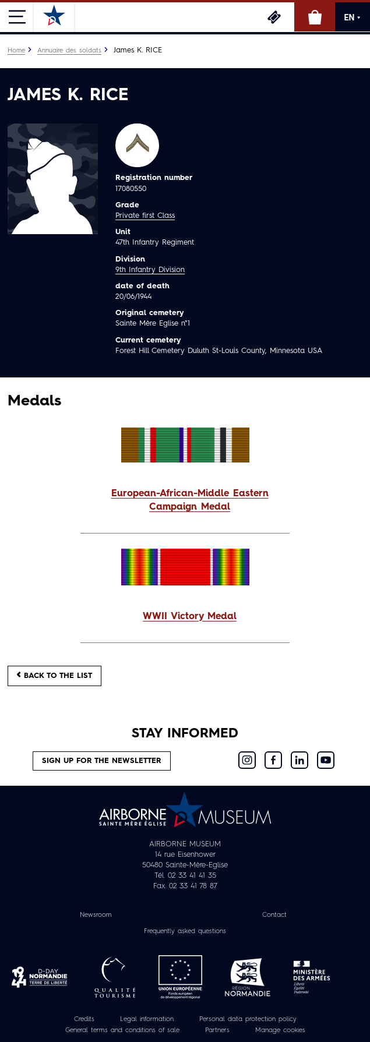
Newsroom (96, 915)
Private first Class (145, 216)
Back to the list (54, 675)
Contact (274, 915)
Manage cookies (280, 1030)
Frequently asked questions (185, 931)
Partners (217, 1030)
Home (16, 50)
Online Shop (314, 16)
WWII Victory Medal (190, 616)
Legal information (147, 1019)
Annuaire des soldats (69, 50)
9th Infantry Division (150, 270)
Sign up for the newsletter (101, 761)
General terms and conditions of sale (122, 1030)
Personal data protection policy (248, 1019)
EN (352, 17)
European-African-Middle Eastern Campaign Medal (190, 500)
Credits (84, 1019)
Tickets (273, 16)
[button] (185, 501)
